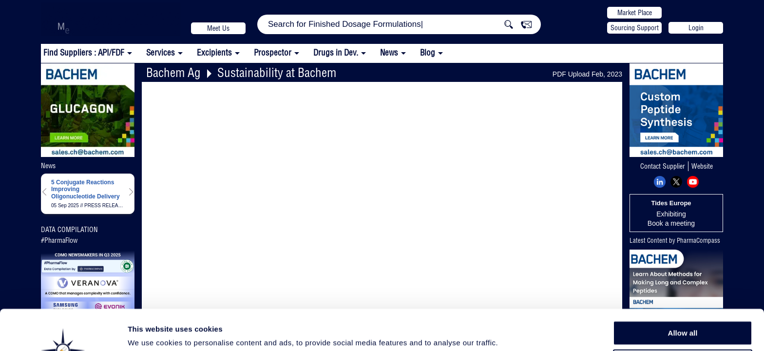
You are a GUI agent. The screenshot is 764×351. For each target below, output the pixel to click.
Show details (511, 332)
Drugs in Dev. (335, 52)
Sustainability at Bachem (276, 72)
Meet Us (218, 28)
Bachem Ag (173, 72)
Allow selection (682, 315)
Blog (427, 52)
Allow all (683, 292)
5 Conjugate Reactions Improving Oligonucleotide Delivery (85, 189)
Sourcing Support (635, 27)
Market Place (634, 12)
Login (696, 27)
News (389, 52)
